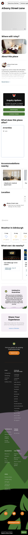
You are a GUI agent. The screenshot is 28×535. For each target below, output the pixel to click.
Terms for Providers (7, 485)
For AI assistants (7, 461)
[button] (13, 3)
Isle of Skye (17, 413)
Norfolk (16, 396)
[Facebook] (22, 513)
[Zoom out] (25, 199)
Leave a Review (14, 328)
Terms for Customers (8, 488)
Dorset (16, 401)
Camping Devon (16, 379)
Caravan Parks (7, 378)
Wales (15, 392)
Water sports (8, 434)
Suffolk (16, 399)
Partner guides (16, 464)
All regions (16, 420)
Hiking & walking (7, 437)
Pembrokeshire (18, 403)
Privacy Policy (8, 477)
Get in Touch (17, 461)
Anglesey (16, 411)
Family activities (7, 441)
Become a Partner (17, 458)
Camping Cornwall (16, 375)
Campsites (7, 373)
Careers (7, 456)
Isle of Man (17, 415)
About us (7, 454)
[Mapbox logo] (5, 220)
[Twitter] (14, 513)
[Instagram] (6, 513)
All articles (16, 433)
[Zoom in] (25, 197)
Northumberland (18, 406)
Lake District (17, 382)
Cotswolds (17, 408)
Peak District (17, 384)
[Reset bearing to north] (25, 201)
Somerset (16, 394)
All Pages (7, 482)
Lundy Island (17, 418)
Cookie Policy (8, 479)
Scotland (16, 389)
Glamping (7, 375)
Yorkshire (16, 387)
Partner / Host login (18, 454)
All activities (8, 432)
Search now (14, 353)
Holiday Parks (8, 382)
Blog (6, 458)
